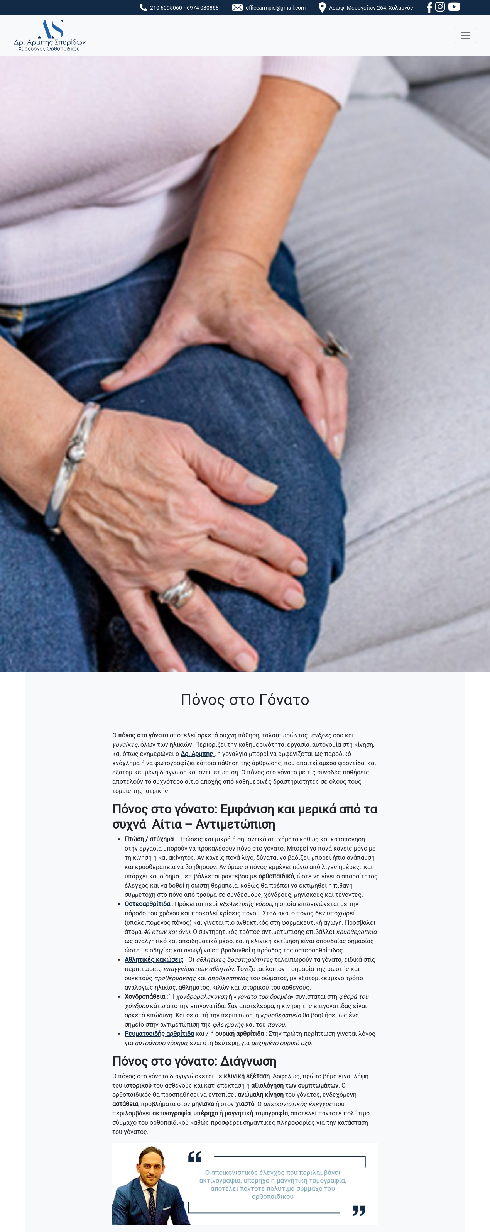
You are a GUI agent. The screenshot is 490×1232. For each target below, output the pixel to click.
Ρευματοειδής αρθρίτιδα (159, 1033)
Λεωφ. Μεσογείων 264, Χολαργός (371, 8)
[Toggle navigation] (465, 35)
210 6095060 (166, 8)
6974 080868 (203, 8)
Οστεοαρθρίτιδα (147, 904)
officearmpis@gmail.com (276, 8)
